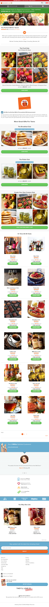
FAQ (2, 568)
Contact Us (3, 566)
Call (30, 6)
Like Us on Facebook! (7, 573)
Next (46, 435)
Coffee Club (13, 351)
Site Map (27, 564)
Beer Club (36, 256)
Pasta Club (36, 288)
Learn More (24, 90)
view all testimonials (13, 447)
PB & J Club (37, 527)
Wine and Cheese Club (13, 288)
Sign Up (24, 551)
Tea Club (13, 415)
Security (27, 559)
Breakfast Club (36, 319)
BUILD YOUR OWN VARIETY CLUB (24, 227)
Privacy (27, 557)
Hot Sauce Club (13, 383)
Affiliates (27, 561)
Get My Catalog (27, 584)
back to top (44, 539)
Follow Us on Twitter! (6, 576)
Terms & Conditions (30, 562)
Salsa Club (36, 415)
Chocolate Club (13, 319)
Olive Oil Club (36, 383)
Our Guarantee (4, 559)
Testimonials (3, 562)
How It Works (4, 561)
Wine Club (12, 256)
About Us (3, 557)
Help (2, 569)
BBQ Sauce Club (36, 351)
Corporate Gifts (4, 564)
